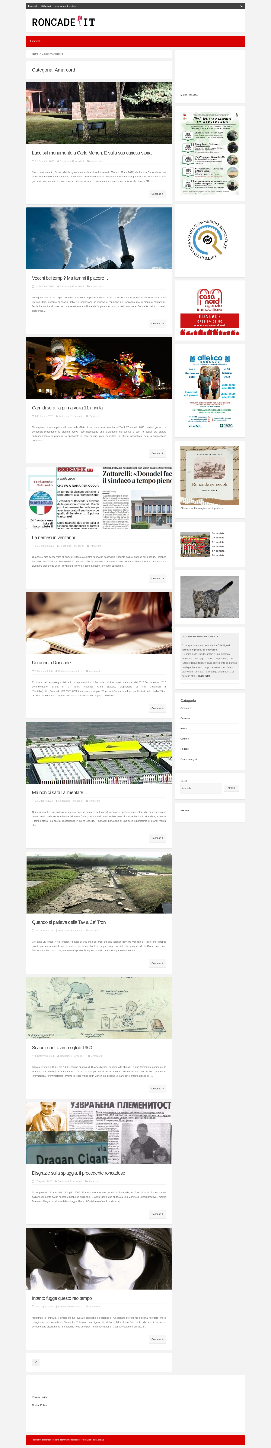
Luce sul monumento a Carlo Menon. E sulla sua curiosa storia (91, 152)
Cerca (183, 780)
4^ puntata (218, 546)
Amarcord (96, 161)
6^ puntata (218, 555)
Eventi (183, 728)
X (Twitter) (46, 6)
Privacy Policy (39, 1397)
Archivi (184, 810)
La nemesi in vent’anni (53, 537)
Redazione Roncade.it (72, 161)
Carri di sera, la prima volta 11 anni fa (67, 407)
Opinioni (185, 738)
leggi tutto (204, 676)
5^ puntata (218, 550)
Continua (157, 193)
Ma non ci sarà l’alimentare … (60, 792)
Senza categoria (189, 759)
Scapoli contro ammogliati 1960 (62, 1047)
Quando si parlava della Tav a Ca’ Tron (69, 922)
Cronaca (185, 718)
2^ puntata (218, 537)
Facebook (32, 6)
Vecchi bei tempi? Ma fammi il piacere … (71, 278)
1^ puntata (218, 533)
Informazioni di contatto (65, 6)
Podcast (184, 748)
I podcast (35, 41)
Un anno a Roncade (51, 662)
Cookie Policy (39, 1405)
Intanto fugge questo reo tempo (62, 1298)
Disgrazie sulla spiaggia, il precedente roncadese (78, 1173)
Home (35, 53)
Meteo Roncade (189, 94)
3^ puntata (218, 542)
